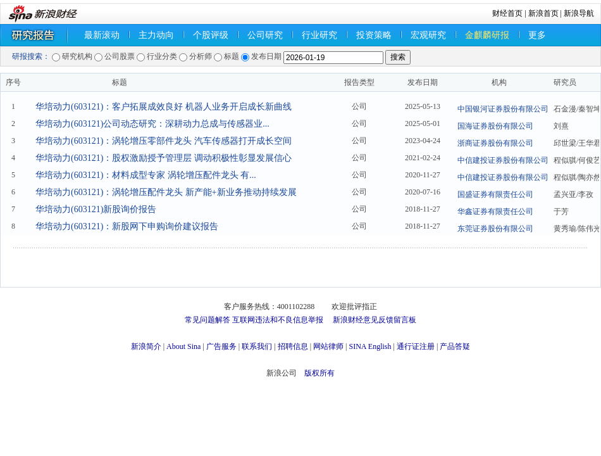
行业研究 (319, 35)
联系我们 (257, 346)
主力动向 (156, 35)
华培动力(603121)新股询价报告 (95, 209)
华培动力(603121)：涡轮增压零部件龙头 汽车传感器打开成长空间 (163, 141)
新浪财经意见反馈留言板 (374, 319)
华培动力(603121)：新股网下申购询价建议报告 (126, 226)
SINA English (370, 346)
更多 (537, 35)
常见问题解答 (207, 319)
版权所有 (319, 373)
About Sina (183, 346)
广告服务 (221, 346)
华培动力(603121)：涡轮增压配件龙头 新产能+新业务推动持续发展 (166, 192)
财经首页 (507, 13)
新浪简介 (146, 346)
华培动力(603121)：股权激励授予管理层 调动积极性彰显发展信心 (163, 158)
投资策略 (374, 35)
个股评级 (210, 35)
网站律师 (328, 346)
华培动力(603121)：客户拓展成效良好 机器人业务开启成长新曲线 (163, 106)
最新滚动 (102, 35)
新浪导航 (579, 13)
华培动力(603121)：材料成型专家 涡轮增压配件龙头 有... (145, 175)
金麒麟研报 (487, 35)
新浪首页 (543, 13)
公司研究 (265, 35)
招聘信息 (293, 346)
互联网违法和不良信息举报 (277, 319)
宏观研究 (428, 35)
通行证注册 (416, 346)
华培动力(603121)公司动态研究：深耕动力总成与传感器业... (152, 124)
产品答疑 (455, 346)
